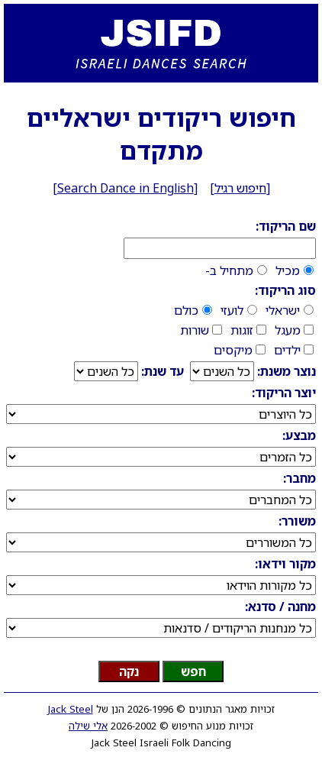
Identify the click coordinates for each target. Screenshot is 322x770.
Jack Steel (70, 709)
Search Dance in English (125, 188)
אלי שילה (88, 726)
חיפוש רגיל (240, 188)
